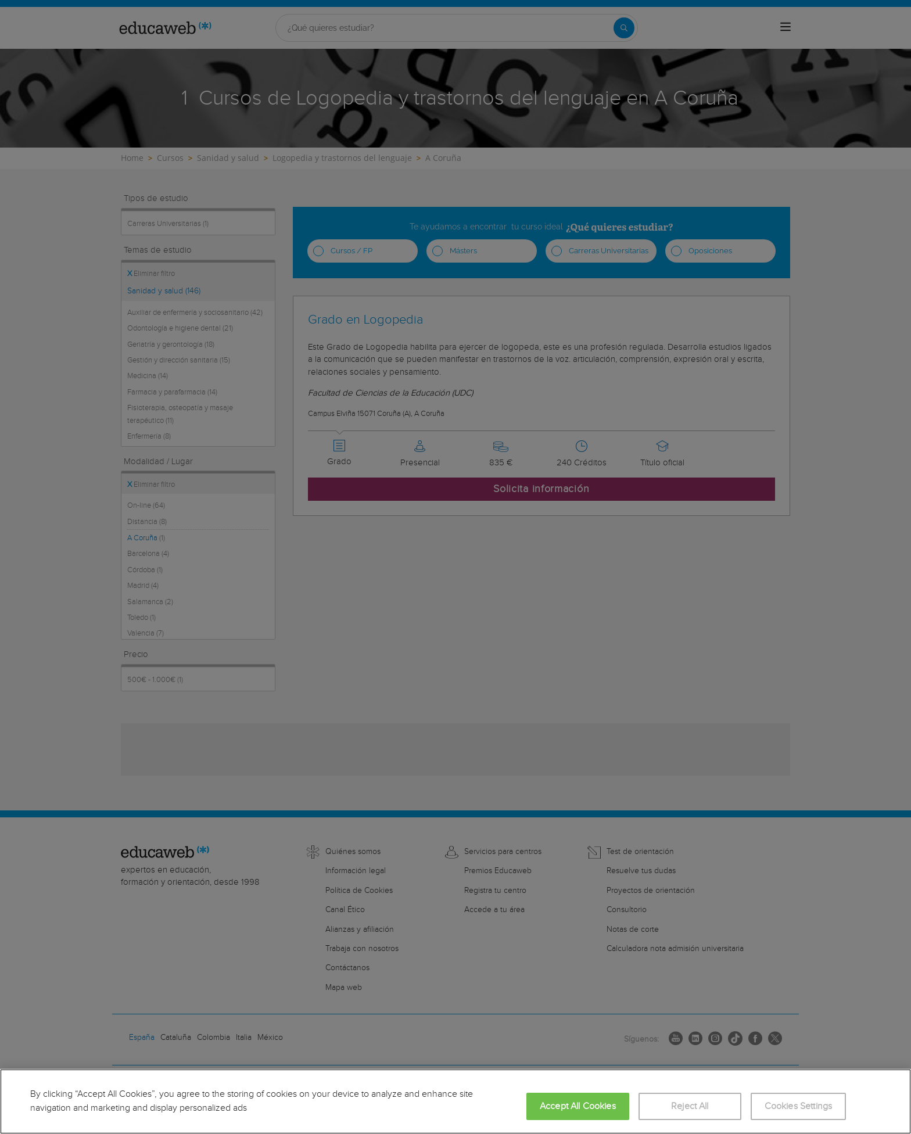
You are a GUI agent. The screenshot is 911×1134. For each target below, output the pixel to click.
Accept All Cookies (578, 1106)
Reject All (690, 1106)
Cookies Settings (799, 1106)
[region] (455, 1101)
